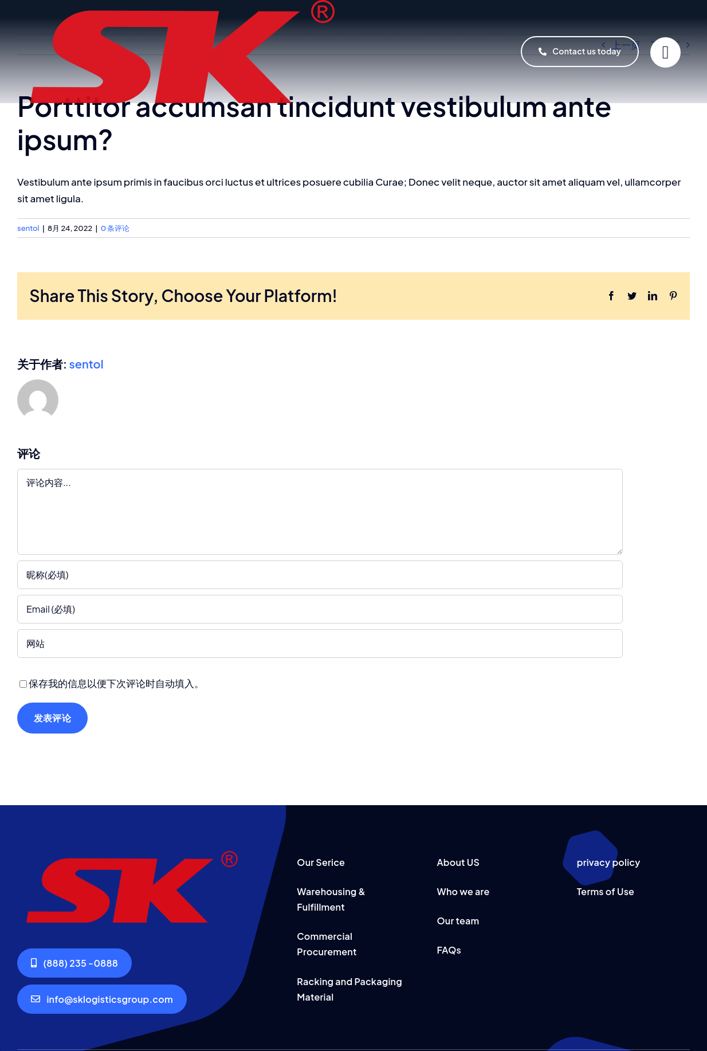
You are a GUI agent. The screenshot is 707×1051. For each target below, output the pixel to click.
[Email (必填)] (320, 609)
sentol (28, 228)
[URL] (320, 643)
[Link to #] (665, 52)
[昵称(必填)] (320, 574)
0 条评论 (115, 228)
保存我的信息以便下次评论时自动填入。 (116, 683)
